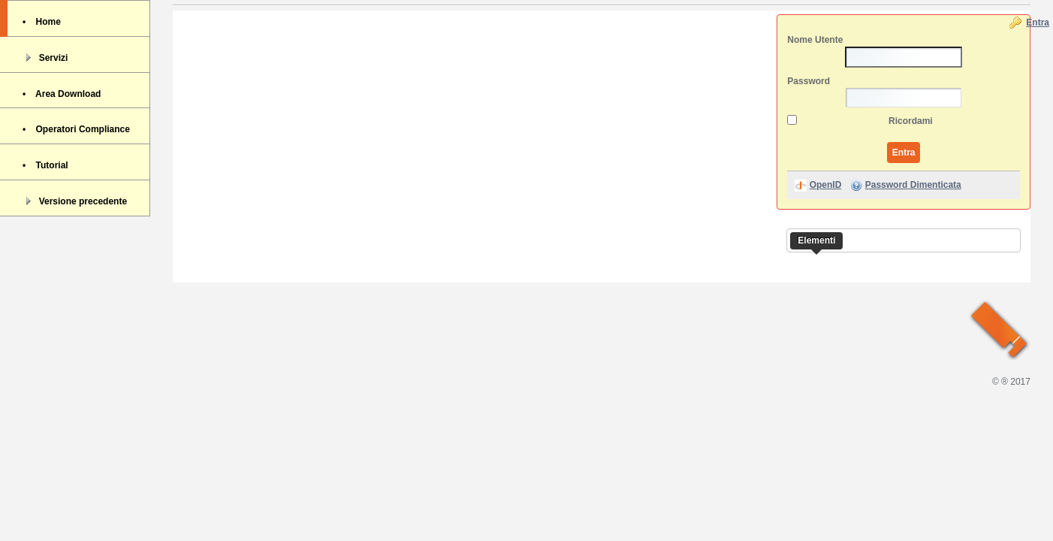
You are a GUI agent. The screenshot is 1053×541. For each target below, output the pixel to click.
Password (808, 81)
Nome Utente (815, 40)
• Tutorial (45, 165)
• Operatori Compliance (76, 129)
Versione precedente (75, 201)
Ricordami (911, 121)
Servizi (45, 57)
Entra (1037, 22)
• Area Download (62, 94)
